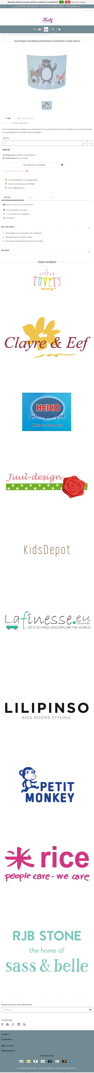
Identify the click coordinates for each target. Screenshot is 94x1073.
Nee (67, 2)
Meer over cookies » (78, 2)
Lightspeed (50, 1068)
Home (3, 34)
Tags (52, 197)
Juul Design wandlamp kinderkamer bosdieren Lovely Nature (29, 34)
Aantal (6, 138)
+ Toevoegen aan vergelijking (16, 214)
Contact (86, 10)
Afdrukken (9, 218)
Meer (25, 118)
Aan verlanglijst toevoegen (16, 171)
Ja (61, 2)
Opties (7, 197)
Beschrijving (7, 227)
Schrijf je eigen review (20, 123)
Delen (29, 197)
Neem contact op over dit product (18, 204)
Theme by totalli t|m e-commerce (66, 1068)
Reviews (5, 250)
